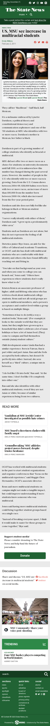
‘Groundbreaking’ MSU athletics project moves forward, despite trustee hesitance (22, 448)
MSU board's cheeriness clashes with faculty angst (25, 432)
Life (16, 14)
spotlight (5, 691)
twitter (41, 580)
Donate (25, 555)
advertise (22, 688)
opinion (5, 694)
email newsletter (41, 691)
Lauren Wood (21, 98)
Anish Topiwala (12, 422)
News (7, 14)
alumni (37, 685)
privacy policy (24, 700)
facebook (42, 576)
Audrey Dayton (11, 661)
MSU (9, 28)
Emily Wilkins (7, 41)
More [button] (37, 14)
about (21, 685)
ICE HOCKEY (9, 653)
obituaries (6, 700)
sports (4, 688)
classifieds (6, 697)
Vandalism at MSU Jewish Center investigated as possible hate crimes (25, 417)
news (4, 685)
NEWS (4, 28)
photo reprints (24, 697)
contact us (39, 688)
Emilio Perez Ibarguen (14, 437)
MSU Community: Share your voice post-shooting (26, 629)
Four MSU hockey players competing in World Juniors (25, 656)
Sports (26, 14)
